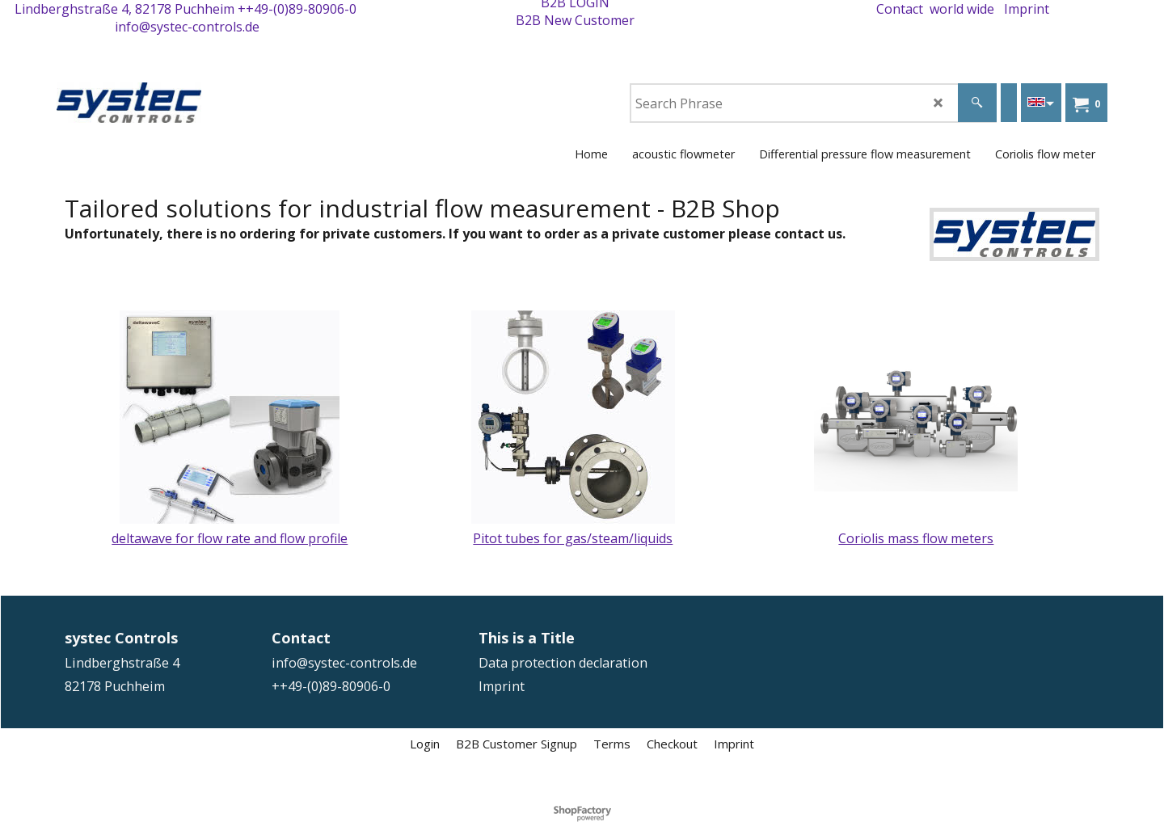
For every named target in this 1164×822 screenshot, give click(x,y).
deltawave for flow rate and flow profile (230, 538)
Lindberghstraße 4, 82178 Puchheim (124, 9)
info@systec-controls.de (187, 27)
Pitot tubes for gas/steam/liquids (573, 538)
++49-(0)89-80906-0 (297, 9)
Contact (899, 9)
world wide (962, 9)
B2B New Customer (575, 20)
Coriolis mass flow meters (915, 538)
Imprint (1026, 9)
